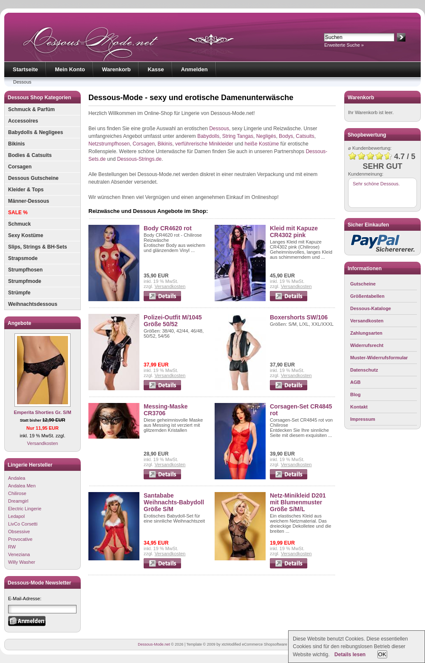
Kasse (155, 69)
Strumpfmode (24, 281)
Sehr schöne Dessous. (376, 183)
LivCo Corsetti (22, 523)
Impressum (362, 419)
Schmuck (19, 224)
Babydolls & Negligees (35, 132)
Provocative (20, 539)
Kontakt (359, 406)
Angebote (19, 323)
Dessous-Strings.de (139, 159)
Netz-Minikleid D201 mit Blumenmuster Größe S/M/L (298, 502)
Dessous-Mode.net (154, 644)
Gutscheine (363, 283)
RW (12, 546)
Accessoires (23, 121)
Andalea (16, 478)
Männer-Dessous (28, 201)
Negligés (266, 136)
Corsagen (19, 167)
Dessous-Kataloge (370, 308)
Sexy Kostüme (25, 235)
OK (382, 654)
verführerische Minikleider (204, 144)
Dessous (22, 81)
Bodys (286, 136)
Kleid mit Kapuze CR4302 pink (294, 231)
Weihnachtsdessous (32, 304)
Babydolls (208, 136)
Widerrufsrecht (366, 345)
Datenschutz (364, 369)
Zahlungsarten (366, 333)
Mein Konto (70, 69)
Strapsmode (22, 258)
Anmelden (194, 69)
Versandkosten (42, 443)
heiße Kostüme (262, 144)
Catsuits (305, 136)
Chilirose (17, 493)
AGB (355, 382)
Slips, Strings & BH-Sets (37, 247)
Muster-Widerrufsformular (379, 357)
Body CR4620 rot (168, 228)
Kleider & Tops (26, 190)
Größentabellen (367, 296)
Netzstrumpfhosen (109, 144)
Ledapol (16, 516)
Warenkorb (116, 69)
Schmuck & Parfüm (31, 109)
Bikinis (16, 144)
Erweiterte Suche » (344, 45)
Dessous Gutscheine (33, 178)
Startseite (25, 69)
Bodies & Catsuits (30, 155)
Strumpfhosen (25, 270)
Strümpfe (19, 293)
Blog (355, 394)
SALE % (18, 212)
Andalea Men (22, 485)
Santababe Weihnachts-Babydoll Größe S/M (174, 502)
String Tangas (237, 136)
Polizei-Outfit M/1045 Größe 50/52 (173, 320)
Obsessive (19, 531)
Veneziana (19, 554)
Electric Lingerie (24, 508)
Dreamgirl (18, 501)
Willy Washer (21, 562)
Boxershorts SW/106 (299, 317)
